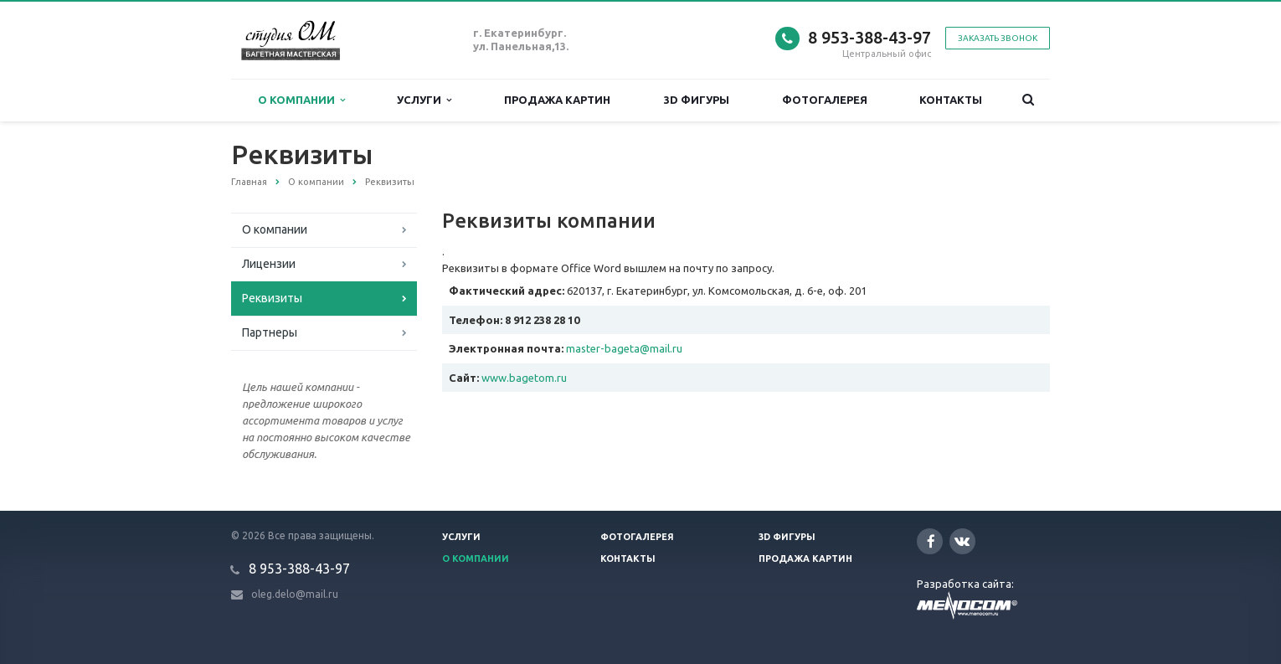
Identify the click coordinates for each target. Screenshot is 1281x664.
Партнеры (269, 332)
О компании (301, 100)
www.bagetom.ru (524, 377)
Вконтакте (962, 540)
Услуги (424, 100)
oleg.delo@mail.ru (294, 594)
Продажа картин (557, 100)
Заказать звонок (997, 38)
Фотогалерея (824, 100)
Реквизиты (272, 298)
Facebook (931, 541)
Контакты (950, 100)
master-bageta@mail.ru (624, 348)
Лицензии (269, 263)
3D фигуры (696, 100)
